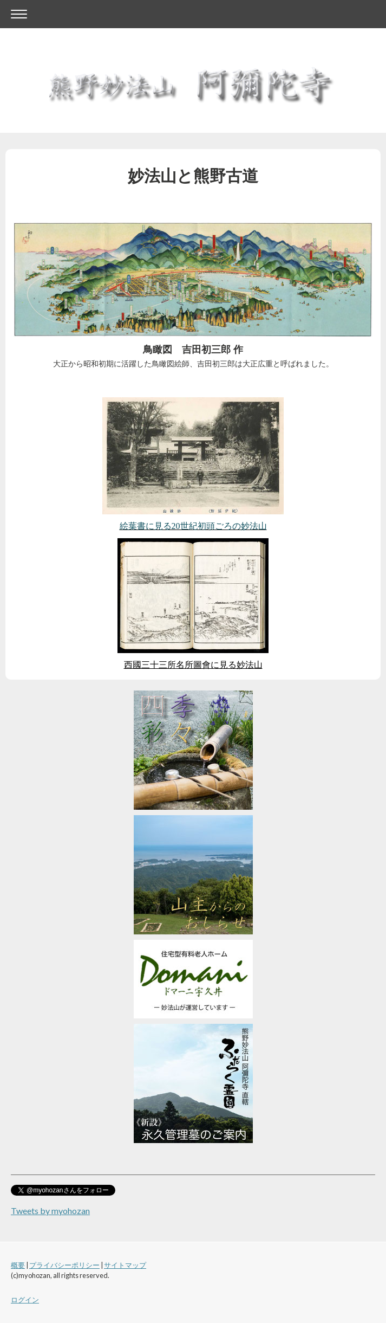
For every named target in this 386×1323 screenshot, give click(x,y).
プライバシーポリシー (64, 1265)
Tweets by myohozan (50, 1210)
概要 (18, 1265)
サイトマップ (125, 1265)
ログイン (25, 1299)
